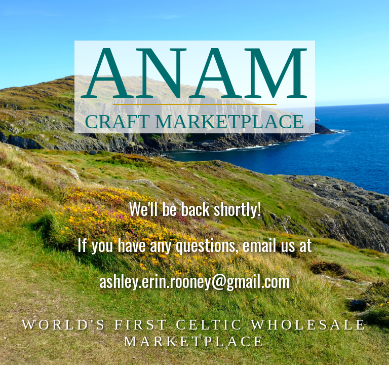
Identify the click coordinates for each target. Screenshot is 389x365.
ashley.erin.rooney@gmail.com (194, 281)
